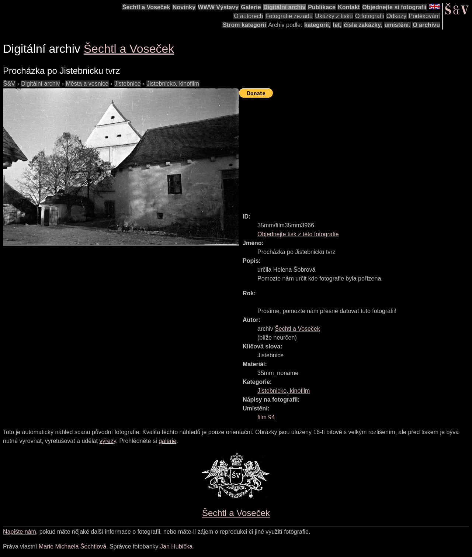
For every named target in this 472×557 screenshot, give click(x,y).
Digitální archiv (284, 7)
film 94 (266, 417)
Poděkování (424, 16)
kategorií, (317, 25)
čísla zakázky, (363, 25)
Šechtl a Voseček (146, 7)
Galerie (251, 7)
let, (337, 25)
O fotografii (369, 16)
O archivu (426, 25)
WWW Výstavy (218, 7)
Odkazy (396, 16)
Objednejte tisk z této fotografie (298, 234)
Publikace (322, 7)
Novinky (184, 7)
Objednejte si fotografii (394, 7)
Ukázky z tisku (334, 16)
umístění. (397, 25)
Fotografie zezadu (289, 16)
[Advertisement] (355, 152)
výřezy (107, 441)
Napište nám (19, 532)
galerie (167, 441)
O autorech (248, 16)
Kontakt (349, 7)
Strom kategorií (244, 25)
